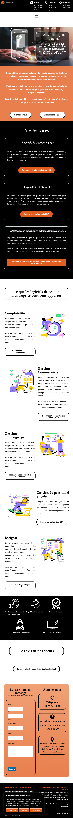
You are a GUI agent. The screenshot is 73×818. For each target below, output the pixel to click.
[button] (36, 16)
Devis (61, 795)
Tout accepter (36, 810)
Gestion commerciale (61, 793)
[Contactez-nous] (46, 2)
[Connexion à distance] (61, 2)
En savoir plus (34, 805)
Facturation (54, 795)
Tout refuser (24, 810)
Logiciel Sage (55, 797)
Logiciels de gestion (62, 799)
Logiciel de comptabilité (45, 793)
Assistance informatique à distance (49, 804)
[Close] (42, 794)
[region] (24, 803)
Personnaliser (12, 810)
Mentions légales (62, 813)
